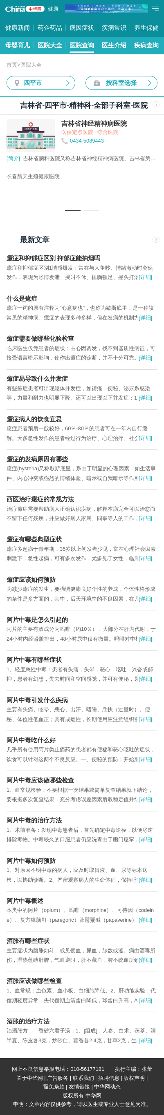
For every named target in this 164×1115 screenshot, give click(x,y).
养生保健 (146, 27)
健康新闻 (17, 27)
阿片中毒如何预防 (31, 860)
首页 (12, 65)
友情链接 (79, 1087)
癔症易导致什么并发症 (37, 378)
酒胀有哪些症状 (28, 940)
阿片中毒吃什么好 (31, 740)
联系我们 (83, 1078)
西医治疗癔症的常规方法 (40, 499)
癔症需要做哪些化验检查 (40, 338)
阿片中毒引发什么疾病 (37, 700)
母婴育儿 (17, 45)
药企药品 (50, 27)
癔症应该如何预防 (31, 579)
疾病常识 (114, 27)
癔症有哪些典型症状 (34, 539)
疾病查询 (146, 45)
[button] (72, 210)
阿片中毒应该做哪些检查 (40, 780)
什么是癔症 (22, 298)
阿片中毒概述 (25, 900)
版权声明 (134, 1078)
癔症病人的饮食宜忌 (34, 419)
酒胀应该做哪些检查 (34, 980)
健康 (53, 9)
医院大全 (50, 45)
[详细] (145, 277)
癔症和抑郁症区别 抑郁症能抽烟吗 (53, 258)
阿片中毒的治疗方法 (34, 820)
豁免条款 (54, 1087)
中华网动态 (107, 1087)
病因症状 (82, 27)
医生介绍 (114, 45)
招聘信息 (108, 1078)
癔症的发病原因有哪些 (37, 459)
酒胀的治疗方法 (28, 1021)
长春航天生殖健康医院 (33, 176)
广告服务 (57, 1078)
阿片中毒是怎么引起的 (37, 619)
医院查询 (82, 45)
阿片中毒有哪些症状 (34, 659)
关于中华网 (29, 1078)
